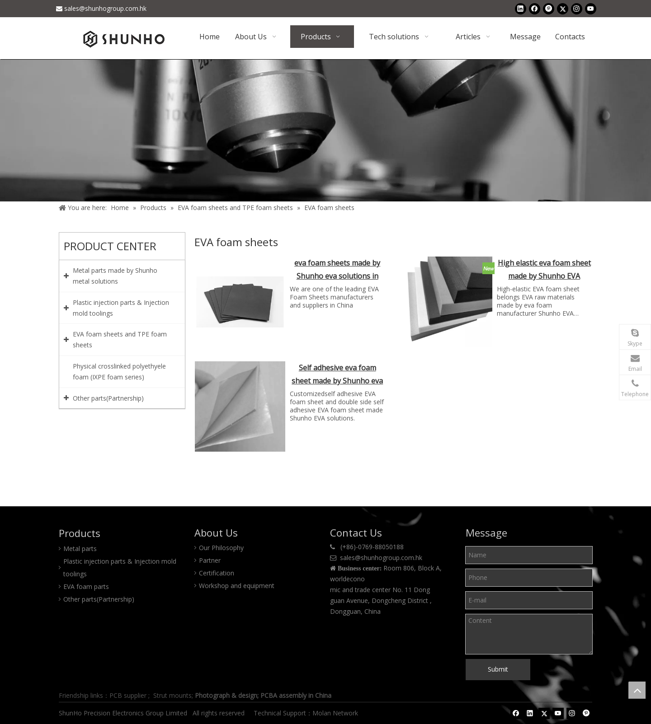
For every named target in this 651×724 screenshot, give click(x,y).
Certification (216, 573)
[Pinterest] (548, 8)
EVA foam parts (86, 586)
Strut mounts (172, 695)
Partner (210, 560)
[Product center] (325, 130)
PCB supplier (127, 695)
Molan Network (336, 713)
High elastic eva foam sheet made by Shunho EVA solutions (544, 270)
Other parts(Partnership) (98, 599)
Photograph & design (226, 695)
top (637, 690)
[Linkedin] (520, 8)
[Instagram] (576, 8)
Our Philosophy (221, 547)
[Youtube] (590, 8)
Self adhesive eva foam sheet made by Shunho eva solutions (337, 375)
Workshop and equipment (236, 585)
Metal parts (80, 548)
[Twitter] (562, 8)
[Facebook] (534, 8)
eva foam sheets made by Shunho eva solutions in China (337, 270)
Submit (498, 669)
